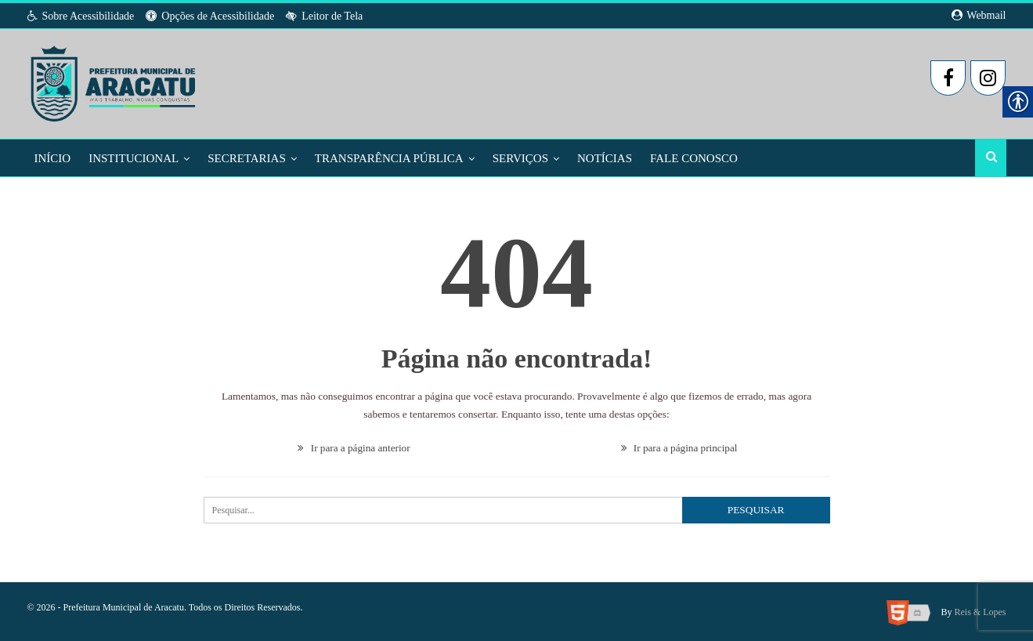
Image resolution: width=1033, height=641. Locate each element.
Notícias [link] (604, 158)
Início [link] (52, 158)
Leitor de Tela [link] (324, 16)
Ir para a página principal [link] (679, 446)
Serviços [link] (520, 158)
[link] (114, 79)
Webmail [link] (979, 15)
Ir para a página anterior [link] (354, 446)
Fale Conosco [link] (694, 158)
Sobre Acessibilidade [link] (81, 16)
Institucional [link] (133, 158)
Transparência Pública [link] (389, 158)
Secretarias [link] (247, 158)
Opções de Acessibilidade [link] (210, 16)
